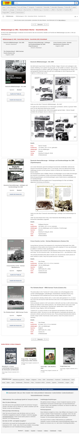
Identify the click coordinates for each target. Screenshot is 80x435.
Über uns (19, 392)
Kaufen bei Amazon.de (16, 99)
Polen (32, 382)
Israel (3, 382)
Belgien (28, 379)
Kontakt (28, 392)
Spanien (54, 382)
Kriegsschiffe (5, 12)
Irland (72, 379)
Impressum (46, 395)
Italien (8, 382)
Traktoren (4, 10)
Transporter (31, 7)
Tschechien (61, 382)
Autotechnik (39, 7)
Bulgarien (34, 379)
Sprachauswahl (12, 392)
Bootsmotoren (20, 12)
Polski (59, 430)
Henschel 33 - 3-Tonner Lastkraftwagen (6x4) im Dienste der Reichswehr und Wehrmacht (10, 368)
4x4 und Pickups (22, 7)
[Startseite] (3, 16)
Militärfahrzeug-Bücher (19, 379)
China (39, 379)
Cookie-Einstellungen (67, 392)
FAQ (32, 392)
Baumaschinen (28, 10)
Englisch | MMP (62, 44)
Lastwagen (12, 10)
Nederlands (53, 430)
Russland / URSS (40, 382)
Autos (3, 7)
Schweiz (48, 382)
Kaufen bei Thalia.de (15, 94)
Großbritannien (66, 379)
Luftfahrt (53, 10)
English (27, 430)
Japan (13, 382)
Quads (74, 7)
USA (72, 382)
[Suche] (76, 3)
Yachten (13, 12)
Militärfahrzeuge (37, 10)
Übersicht (40, 24)
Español (33, 430)
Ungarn (67, 382)
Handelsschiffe (68, 10)
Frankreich (57, 379)
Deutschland (50, 379)
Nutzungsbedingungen (36, 395)
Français (39, 430)
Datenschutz (48, 392)
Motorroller (68, 7)
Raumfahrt (59, 10)
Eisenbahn (46, 10)
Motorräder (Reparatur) (57, 7)
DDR (44, 379)
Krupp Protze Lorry (65, 366)
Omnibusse (19, 10)
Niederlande (19, 382)
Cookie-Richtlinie (56, 392)
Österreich (26, 382)
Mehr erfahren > (62, 20)
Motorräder (47, 7)
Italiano (46, 430)
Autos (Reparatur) (11, 7)
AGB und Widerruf (39, 392)
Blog (24, 392)
